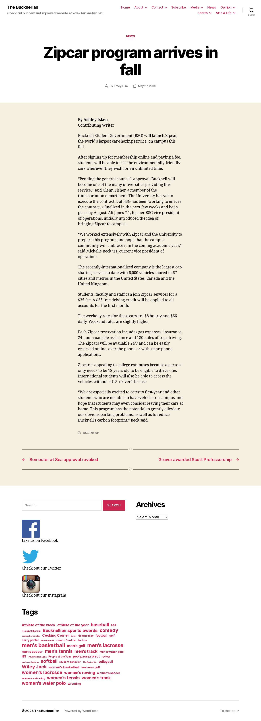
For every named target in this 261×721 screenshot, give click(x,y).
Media (194, 7)
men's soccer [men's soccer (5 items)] (32, 652)
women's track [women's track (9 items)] (96, 677)
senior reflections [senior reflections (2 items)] (30, 662)
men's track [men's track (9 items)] (86, 651)
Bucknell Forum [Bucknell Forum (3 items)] (31, 631)
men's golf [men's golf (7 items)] (76, 646)
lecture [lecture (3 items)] (82, 640)
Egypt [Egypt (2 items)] (73, 636)
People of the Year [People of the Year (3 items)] (59, 656)
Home (125, 7)
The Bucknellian (22, 7)
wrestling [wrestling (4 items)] (74, 683)
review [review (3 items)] (106, 656)
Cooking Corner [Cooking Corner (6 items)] (55, 635)
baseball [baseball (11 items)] (100, 624)
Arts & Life (223, 13)
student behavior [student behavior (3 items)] (70, 661)
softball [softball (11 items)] (49, 661)
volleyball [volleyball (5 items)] (105, 662)
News (211, 7)
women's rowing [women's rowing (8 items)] (79, 672)
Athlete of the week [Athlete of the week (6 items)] (38, 625)
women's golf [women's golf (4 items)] (90, 667)
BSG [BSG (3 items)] (113, 625)
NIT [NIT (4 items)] (24, 656)
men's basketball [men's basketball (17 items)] (43, 645)
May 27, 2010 (147, 86)
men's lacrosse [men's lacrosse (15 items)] (105, 645)
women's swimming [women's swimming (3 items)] (33, 678)
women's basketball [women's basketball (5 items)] (64, 667)
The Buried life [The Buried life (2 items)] (89, 662)
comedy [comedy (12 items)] (109, 630)
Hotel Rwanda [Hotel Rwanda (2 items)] (47, 640)
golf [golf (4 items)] (112, 635)
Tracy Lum (121, 86)
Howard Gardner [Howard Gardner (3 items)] (66, 640)
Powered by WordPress (81, 711)
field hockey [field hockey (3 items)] (86, 635)
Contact (157, 7)
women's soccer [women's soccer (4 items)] (108, 673)
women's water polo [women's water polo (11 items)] (44, 683)
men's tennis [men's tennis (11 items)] (59, 651)
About (138, 7)
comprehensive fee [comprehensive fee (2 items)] (31, 636)
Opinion (225, 7)
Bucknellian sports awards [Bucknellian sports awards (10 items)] (70, 630)
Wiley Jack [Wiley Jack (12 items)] (34, 666)
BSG (86, 433)
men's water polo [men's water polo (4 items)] (112, 652)
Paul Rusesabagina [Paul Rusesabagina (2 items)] (37, 657)
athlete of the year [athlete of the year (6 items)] (73, 625)
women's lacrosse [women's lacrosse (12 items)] (42, 672)
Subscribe (178, 7)
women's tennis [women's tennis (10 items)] (63, 677)
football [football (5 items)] (101, 635)
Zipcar (94, 433)
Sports (203, 13)
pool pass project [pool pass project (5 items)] (86, 656)
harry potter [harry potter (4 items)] (30, 640)
